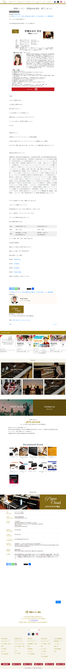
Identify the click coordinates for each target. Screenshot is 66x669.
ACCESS (44, 2)
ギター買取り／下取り (6, 643)
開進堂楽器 (50, 16)
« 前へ (10, 324)
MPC (13, 16)
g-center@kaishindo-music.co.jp (22, 539)
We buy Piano (21, 2)
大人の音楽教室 (4, 653)
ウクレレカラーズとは (19, 643)
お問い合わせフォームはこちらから (21, 320)
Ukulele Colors (18, 638)
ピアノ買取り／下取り (46, 643)
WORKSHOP (28, 2)
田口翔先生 (16, 268)
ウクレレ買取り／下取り (19, 647)
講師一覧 (56, 646)
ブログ (16, 650)
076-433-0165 (33, 422)
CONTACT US (50, 2)
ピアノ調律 (43, 651)
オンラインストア (5, 641)
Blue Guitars (4, 638)
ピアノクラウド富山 (20, 16)
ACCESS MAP (24, 526)
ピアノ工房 (43, 648)
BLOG (33, 2)
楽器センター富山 (35, 16)
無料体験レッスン (58, 641)
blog (15, 14)
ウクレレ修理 (17, 653)
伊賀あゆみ (28, 16)
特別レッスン (44, 16)
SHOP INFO (38, 2)
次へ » (55, 324)
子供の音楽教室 (57, 648)
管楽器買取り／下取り (32, 643)
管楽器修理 (30, 648)
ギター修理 (3, 648)
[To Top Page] (4, 2)
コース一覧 (56, 643)
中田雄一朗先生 (18, 272)
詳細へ (58, 602)
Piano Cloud (44, 638)
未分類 (18, 14)
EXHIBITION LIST (13, 2)
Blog (2, 646)
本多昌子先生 (17, 259)
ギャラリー (3, 651)
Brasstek (30, 638)
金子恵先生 (16, 263)
